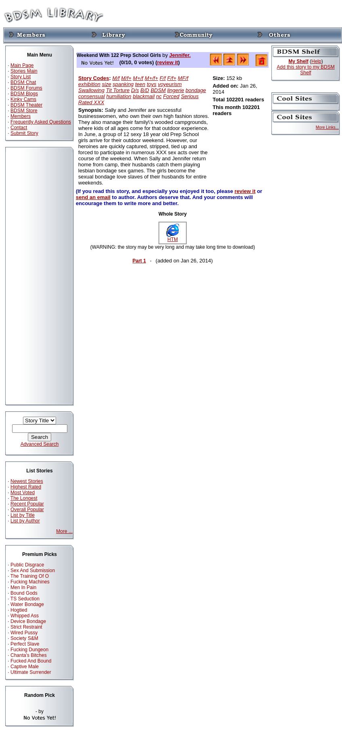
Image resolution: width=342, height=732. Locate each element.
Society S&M (24, 638)
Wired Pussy (24, 633)
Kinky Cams (23, 99)
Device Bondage (28, 621)
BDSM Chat (23, 82)
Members (20, 116)
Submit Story (24, 133)
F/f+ (171, 78)
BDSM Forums (26, 88)
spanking (123, 84)
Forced (171, 96)
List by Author (25, 521)
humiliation (118, 96)
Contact (18, 127)
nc (159, 96)
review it (167, 62)
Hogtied (18, 610)
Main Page (21, 65)
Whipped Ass (24, 616)
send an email (93, 197)
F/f (163, 78)
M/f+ (126, 78)
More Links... (327, 127)
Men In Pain (23, 587)
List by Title (22, 515)
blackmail (143, 96)
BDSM (158, 90)
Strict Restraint (26, 627)
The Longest (24, 498)
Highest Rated (25, 487)
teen (140, 84)
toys (151, 84)
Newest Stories (26, 481)
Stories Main (24, 71)
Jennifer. (179, 55)
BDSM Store (24, 110)
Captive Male (24, 666)
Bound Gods (24, 593)
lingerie (175, 90)
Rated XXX (91, 102)
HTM (172, 237)
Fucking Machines (30, 582)
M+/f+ (151, 78)
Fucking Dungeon (29, 649)
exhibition (89, 84)
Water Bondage (27, 604)
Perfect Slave (24, 644)
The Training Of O (29, 576)
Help (316, 61)
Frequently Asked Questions (40, 122)
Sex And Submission (32, 570)
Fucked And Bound (30, 661)
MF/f (183, 78)
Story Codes (93, 78)
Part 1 (139, 261)
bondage (196, 90)
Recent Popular (27, 504)
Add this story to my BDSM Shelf (305, 70)
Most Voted (22, 492)
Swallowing (91, 90)
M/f (116, 78)
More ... (64, 531)
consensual (91, 96)
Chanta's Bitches (28, 655)
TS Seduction (25, 599)
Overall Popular (27, 509)
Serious (189, 96)
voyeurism (169, 84)
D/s (135, 90)
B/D (144, 90)
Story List (20, 77)
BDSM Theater (26, 105)
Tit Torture (118, 90)
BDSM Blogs (24, 93)
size (106, 84)
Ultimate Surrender (30, 672)
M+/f (138, 78)
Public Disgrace (27, 565)
